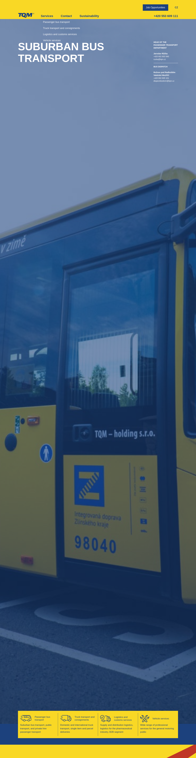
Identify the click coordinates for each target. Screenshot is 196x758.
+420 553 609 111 (166, 16)
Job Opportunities (155, 7)
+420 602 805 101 (161, 78)
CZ (176, 7)
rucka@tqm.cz (160, 59)
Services (47, 16)
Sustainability (89, 16)
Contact (66, 16)
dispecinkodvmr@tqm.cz (164, 81)
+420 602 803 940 (161, 56)
